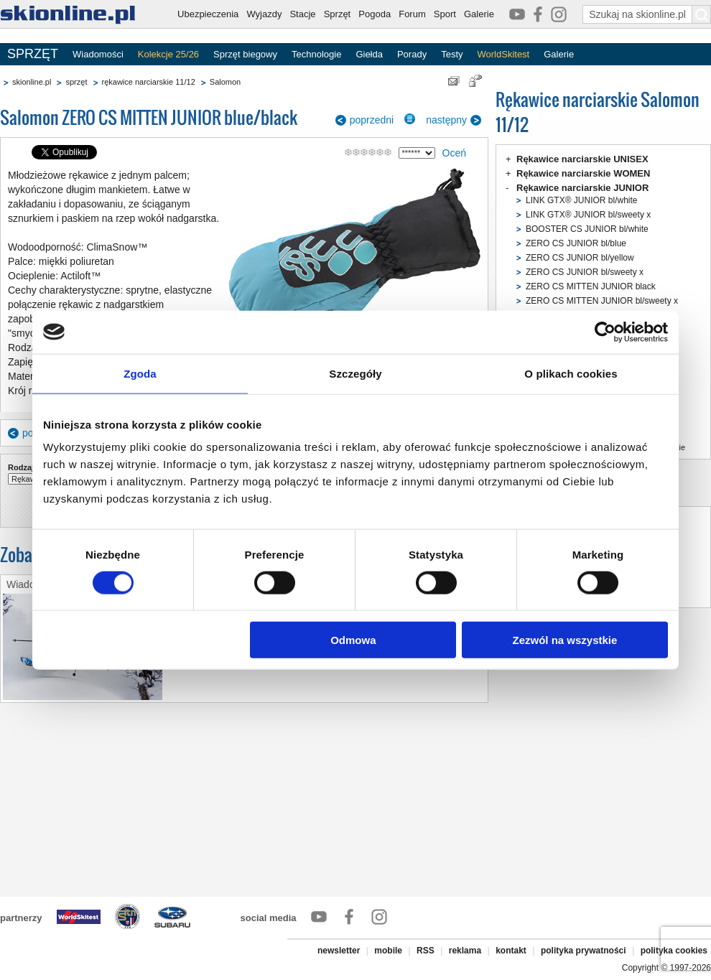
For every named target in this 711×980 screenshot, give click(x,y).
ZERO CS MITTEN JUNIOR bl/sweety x (602, 301)
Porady (412, 54)
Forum (412, 14)
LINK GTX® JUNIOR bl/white (582, 200)
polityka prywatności (583, 951)
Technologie (316, 54)
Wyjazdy (264, 14)
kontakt (511, 951)
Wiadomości (98, 54)
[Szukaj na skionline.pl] (701, 14)
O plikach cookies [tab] (570, 373)
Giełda (369, 54)
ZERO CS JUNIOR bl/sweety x (584, 272)
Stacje (302, 14)
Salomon (225, 82)
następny (446, 120)
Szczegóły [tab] (355, 373)
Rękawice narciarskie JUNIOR (582, 187)
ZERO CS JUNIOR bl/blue (576, 243)
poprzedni (372, 120)
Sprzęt (337, 14)
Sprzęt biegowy (245, 54)
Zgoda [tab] (140, 373)
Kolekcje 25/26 (168, 54)
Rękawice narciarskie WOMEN (583, 173)
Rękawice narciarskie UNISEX (582, 159)
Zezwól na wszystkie (565, 640)
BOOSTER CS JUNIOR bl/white (587, 229)
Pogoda (374, 14)
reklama (465, 951)
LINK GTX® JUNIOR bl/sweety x (588, 215)
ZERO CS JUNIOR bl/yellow (580, 258)
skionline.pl (31, 82)
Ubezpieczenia (207, 14)
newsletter (338, 951)
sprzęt (76, 82)
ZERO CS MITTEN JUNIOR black (591, 286)
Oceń (454, 153)
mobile (388, 951)
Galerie (479, 14)
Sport (445, 14)
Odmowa (353, 640)
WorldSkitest (504, 54)
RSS (425, 951)
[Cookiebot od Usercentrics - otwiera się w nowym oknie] (605, 331)
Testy (452, 54)
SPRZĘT (32, 54)
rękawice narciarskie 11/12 (148, 82)
